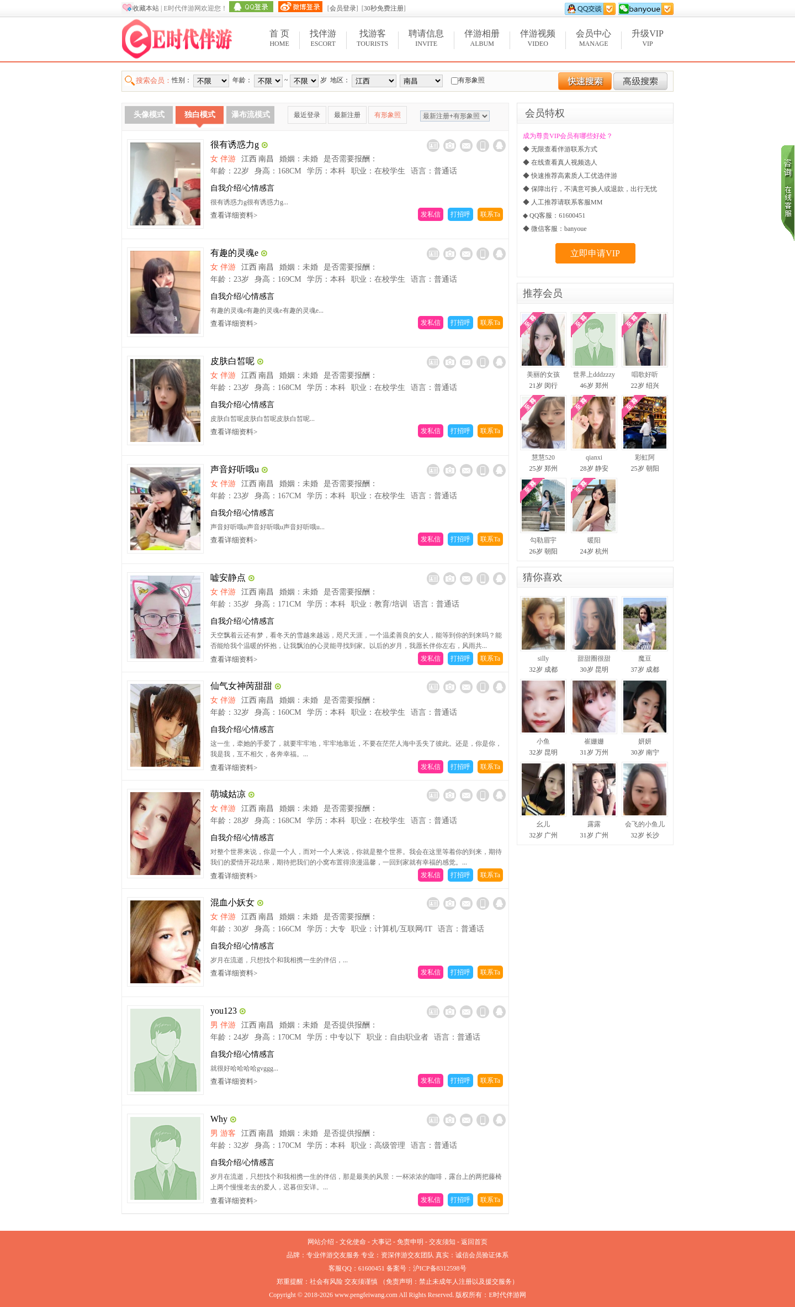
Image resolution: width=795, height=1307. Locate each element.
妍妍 (644, 741)
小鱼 (543, 741)
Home (279, 38)
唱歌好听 (645, 374)
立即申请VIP (595, 253)
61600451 (371, 1268)
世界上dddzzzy (594, 374)
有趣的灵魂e (234, 252)
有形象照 (387, 115)
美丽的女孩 (543, 374)
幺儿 (543, 824)
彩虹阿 (645, 457)
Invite (426, 38)
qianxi (594, 457)
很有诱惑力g (234, 144)
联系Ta (490, 214)
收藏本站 (145, 8)
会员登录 (343, 8)
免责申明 (410, 1242)
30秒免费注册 (384, 8)
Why (218, 1119)
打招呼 (460, 214)
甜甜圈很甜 (594, 658)
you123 (223, 1010)
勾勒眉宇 (543, 540)
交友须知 (442, 1242)
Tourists (372, 38)
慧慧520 (543, 457)
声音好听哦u (234, 469)
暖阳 (594, 540)
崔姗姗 (594, 741)
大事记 (381, 1242)
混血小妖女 (232, 902)
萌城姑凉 (228, 794)
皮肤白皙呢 (232, 361)
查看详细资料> (233, 215)
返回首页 (474, 1242)
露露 (594, 824)
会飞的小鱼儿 (645, 824)
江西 (249, 159)
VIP (648, 38)
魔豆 (644, 658)
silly (543, 658)
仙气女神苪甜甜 (241, 686)
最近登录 (307, 115)
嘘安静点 (228, 577)
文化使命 (353, 1242)
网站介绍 (321, 1242)
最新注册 (347, 115)
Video (537, 38)
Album (482, 38)
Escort (323, 38)
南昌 (266, 159)
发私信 (431, 214)
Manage (593, 38)
